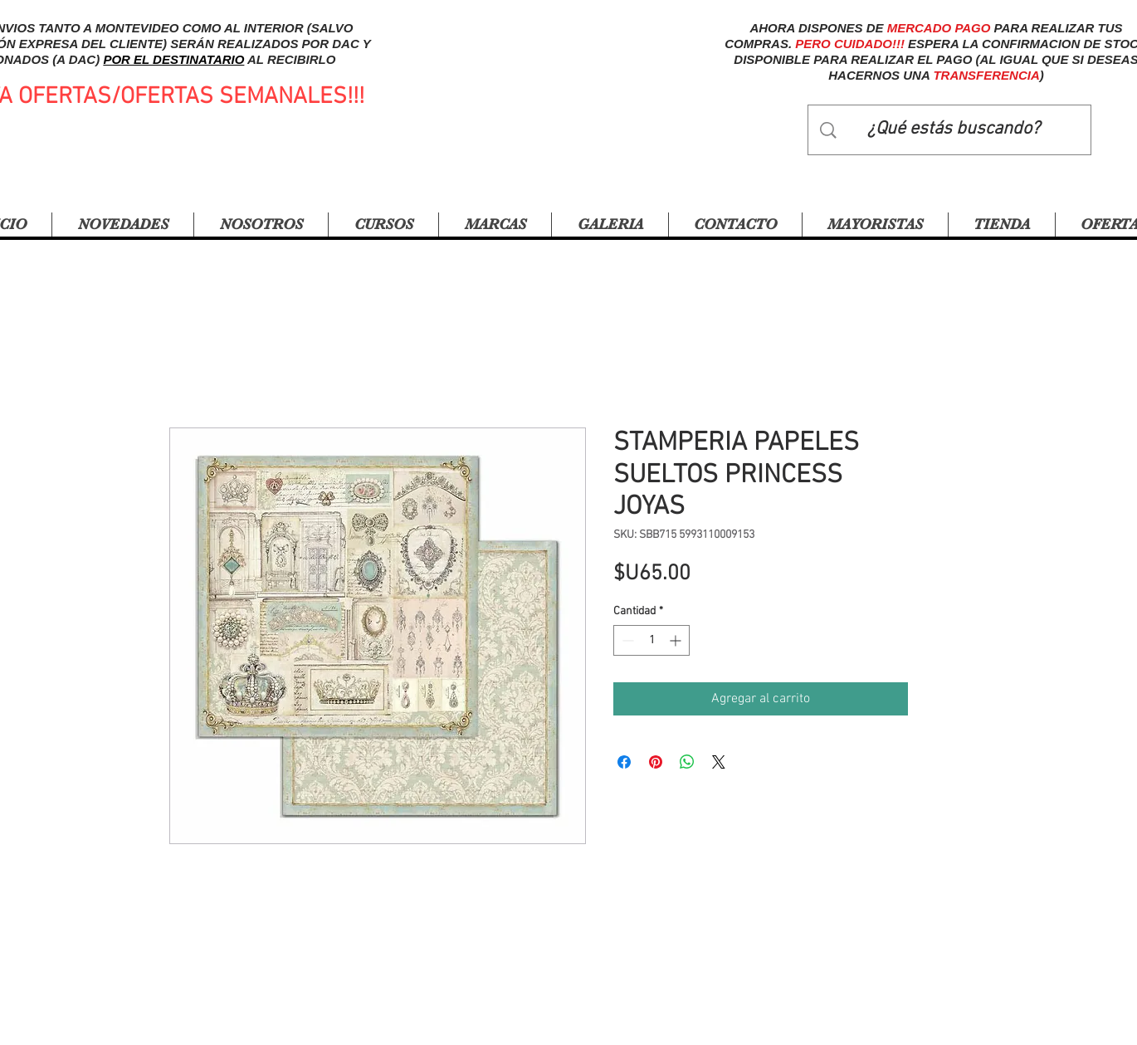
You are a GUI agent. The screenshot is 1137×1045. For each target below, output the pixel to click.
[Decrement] (626, 640)
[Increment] (676, 640)
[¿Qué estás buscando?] (954, 129)
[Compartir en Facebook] (624, 762)
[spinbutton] (651, 640)
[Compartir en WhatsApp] (687, 762)
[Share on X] (719, 762)
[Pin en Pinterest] (656, 762)
